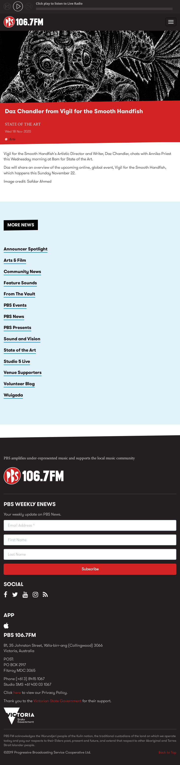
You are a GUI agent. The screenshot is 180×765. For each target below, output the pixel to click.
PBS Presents (17, 327)
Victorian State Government (57, 701)
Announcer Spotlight (25, 249)
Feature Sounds (20, 283)
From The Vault (19, 294)
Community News (22, 271)
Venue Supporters (23, 372)
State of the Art (23, 124)
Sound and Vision (22, 339)
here (17, 692)
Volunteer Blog (19, 384)
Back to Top (167, 752)
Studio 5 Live (17, 361)
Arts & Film (15, 260)
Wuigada (13, 395)
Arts (12, 139)
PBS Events (15, 305)
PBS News (14, 316)
